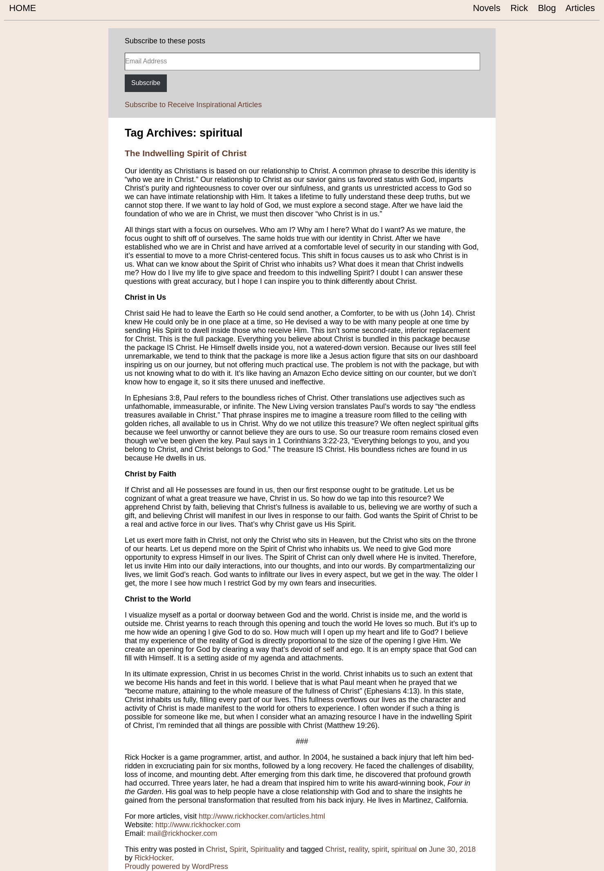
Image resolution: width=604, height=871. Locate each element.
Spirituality (267, 849)
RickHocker (153, 858)
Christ (215, 849)
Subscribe (145, 82)
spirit (379, 849)
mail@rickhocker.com (182, 833)
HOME (22, 8)
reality (358, 849)
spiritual (404, 849)
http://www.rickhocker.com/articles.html (262, 816)
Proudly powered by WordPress (176, 866)
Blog (547, 8)
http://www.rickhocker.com (197, 825)
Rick (519, 8)
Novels (486, 8)
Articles (580, 8)
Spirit (237, 849)
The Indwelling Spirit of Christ (186, 153)
